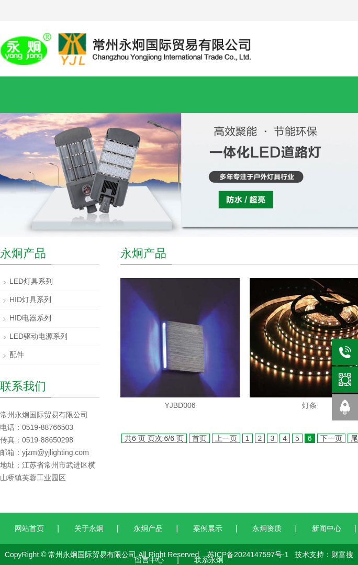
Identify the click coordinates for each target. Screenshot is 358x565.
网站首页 (29, 528)
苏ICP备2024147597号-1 (248, 554)
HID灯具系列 (30, 299)
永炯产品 (148, 528)
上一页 (226, 438)
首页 (199, 438)
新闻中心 (326, 528)
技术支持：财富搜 (324, 554)
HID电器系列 (30, 318)
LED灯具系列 (31, 281)
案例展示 (207, 528)
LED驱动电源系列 (38, 336)
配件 (16, 354)
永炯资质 (267, 528)
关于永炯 (89, 528)
